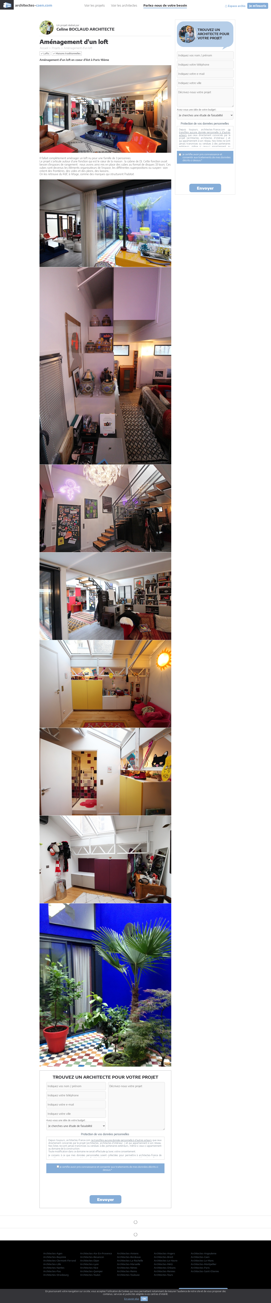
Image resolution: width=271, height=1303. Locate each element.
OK (144, 1298)
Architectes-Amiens (128, 1253)
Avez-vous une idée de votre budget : (66, 1120)
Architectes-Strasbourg (56, 1275)
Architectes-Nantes (53, 1267)
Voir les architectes (124, 5)
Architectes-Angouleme (203, 1253)
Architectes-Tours (163, 1275)
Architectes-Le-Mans (202, 1260)
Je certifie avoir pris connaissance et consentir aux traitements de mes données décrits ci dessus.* (107, 1168)
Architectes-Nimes (127, 1267)
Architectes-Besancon (92, 1257)
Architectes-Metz (163, 1264)
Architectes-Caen (200, 1257)
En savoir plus (131, 1298)
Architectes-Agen (52, 1253)
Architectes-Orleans (165, 1267)
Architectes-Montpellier (203, 1264)
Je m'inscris (257, 6)
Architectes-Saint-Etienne (205, 1271)
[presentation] (105, 1184)
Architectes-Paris (200, 1267)
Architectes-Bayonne (54, 1257)
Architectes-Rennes (164, 1271)
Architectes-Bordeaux (129, 1257)
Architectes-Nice (89, 1267)
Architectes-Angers (164, 1253)
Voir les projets (94, 5)
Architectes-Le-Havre (165, 1260)
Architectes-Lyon (89, 1264)
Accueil (44, 48)
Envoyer (105, 1199)
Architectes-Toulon (90, 1275)
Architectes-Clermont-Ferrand (59, 1260)
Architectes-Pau (52, 1271)
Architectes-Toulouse (128, 1275)
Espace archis (235, 6)
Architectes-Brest (163, 1257)
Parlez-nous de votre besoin (165, 5)
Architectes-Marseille (128, 1264)
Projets (56, 48)
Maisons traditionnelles (67, 53)
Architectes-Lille (52, 1264)
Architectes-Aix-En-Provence (96, 1253)
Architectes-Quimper (91, 1271)
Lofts (45, 53)
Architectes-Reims (127, 1271)
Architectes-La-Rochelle (130, 1260)
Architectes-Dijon (89, 1260)
